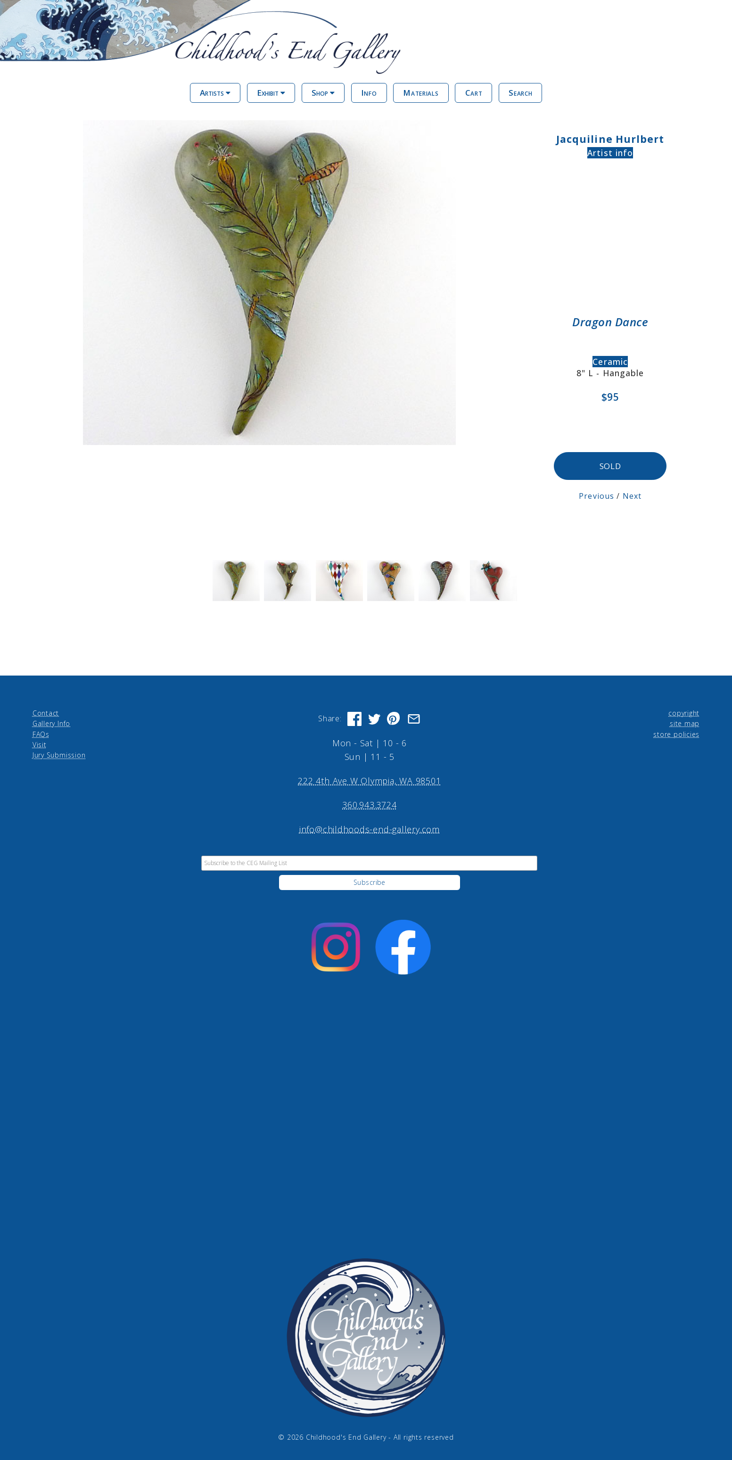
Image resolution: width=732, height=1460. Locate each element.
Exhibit (271, 92)
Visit (40, 743)
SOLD (610, 465)
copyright (683, 712)
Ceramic (609, 361)
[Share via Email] (414, 718)
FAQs (41, 732)
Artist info (610, 152)
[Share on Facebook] (354, 718)
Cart (474, 92)
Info (369, 92)
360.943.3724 (369, 803)
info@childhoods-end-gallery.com (369, 827)
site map (684, 722)
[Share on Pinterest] (394, 718)
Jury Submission (59, 754)
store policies (676, 732)
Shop (323, 92)
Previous (598, 495)
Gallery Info (51, 722)
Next (632, 495)
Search (520, 92)
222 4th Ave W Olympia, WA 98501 (369, 779)
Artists (215, 92)
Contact (46, 712)
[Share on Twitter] (374, 718)
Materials (420, 92)
